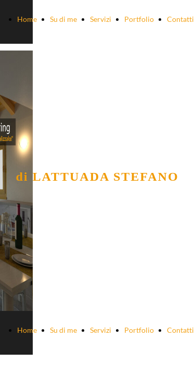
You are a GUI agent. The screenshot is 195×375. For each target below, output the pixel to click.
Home (27, 19)
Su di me (63, 19)
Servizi (100, 19)
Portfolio (139, 19)
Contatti (180, 19)
